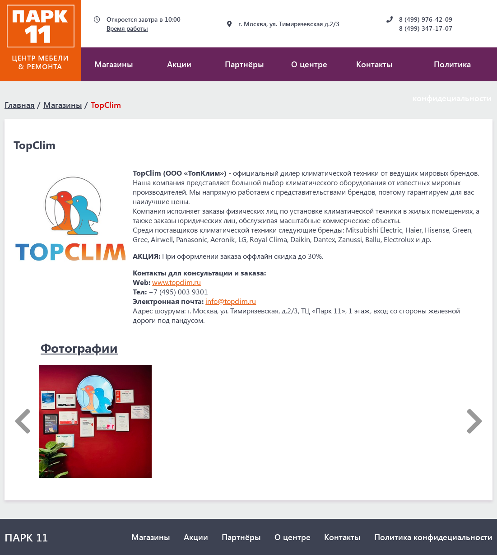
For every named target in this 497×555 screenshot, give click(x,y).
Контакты (374, 64)
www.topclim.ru (176, 282)
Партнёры (244, 64)
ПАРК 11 (26, 537)
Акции (179, 64)
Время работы (127, 28)
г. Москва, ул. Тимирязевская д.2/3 (288, 23)
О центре (309, 64)
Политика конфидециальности (433, 537)
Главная (20, 104)
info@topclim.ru (230, 301)
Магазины (113, 64)
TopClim (106, 104)
